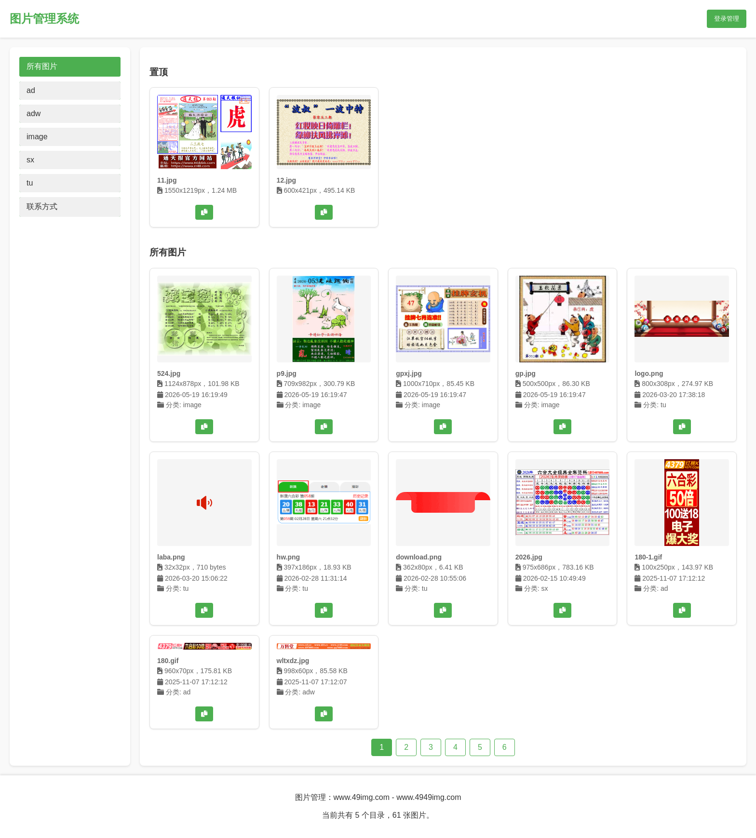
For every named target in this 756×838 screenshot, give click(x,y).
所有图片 (42, 66)
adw (33, 113)
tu (30, 183)
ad (31, 90)
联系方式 (42, 206)
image (37, 137)
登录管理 (726, 18)
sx (30, 160)
